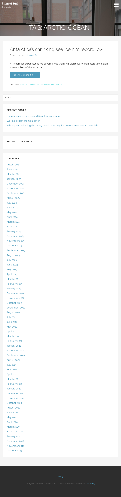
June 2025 (12, 169)
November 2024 (16, 188)
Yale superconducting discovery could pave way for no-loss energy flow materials (52, 125)
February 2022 (14, 341)
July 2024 (12, 202)
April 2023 (12, 274)
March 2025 (13, 174)
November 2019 (15, 446)
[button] (117, 4)
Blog (60, 476)
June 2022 (12, 322)
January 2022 (14, 345)
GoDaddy (90, 483)
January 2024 (14, 231)
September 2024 (16, 193)
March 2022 (13, 336)
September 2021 (16, 355)
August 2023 (13, 255)
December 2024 (15, 183)
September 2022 (16, 307)
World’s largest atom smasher (23, 120)
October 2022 (14, 302)
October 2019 (14, 450)
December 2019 (15, 441)
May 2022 (12, 326)
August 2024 (13, 198)
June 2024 (12, 207)
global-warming (48, 84)
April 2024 (12, 217)
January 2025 (14, 179)
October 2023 (14, 245)
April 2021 (12, 374)
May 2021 (12, 369)
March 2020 (13, 426)
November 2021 (15, 350)
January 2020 (14, 436)
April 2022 (12, 331)
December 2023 (15, 236)
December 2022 (15, 293)
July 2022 (12, 317)
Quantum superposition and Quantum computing (34, 116)
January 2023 (14, 288)
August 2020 (13, 407)
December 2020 (15, 393)
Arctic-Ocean (35, 84)
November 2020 (16, 398)
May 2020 (12, 417)
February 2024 (15, 226)
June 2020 (12, 412)
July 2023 (12, 260)
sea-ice (59, 84)
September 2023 (16, 250)
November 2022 (15, 298)
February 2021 (14, 383)
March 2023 (13, 279)
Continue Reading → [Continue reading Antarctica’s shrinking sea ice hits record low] (24, 75)
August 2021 (13, 360)
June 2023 (12, 264)
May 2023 (12, 269)
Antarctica (24, 84)
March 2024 (13, 221)
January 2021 (14, 388)
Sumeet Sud (10, 3)
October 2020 (14, 403)
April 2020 (12, 422)
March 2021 (13, 379)
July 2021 (11, 364)
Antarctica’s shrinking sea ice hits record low (56, 49)
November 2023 (15, 240)
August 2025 (13, 164)
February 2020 (15, 431)
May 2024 (12, 212)
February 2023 (14, 283)
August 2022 (13, 312)
